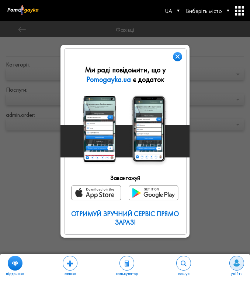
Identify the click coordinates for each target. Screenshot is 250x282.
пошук (183, 266)
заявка (70, 266)
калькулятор (127, 266)
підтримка (15, 266)
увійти (236, 266)
